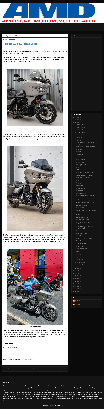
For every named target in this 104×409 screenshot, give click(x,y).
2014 (76, 291)
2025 (76, 120)
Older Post (63, 369)
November (80, 127)
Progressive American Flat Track (85, 146)
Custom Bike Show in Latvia (84, 175)
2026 (76, 117)
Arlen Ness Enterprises (83, 177)
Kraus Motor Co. (81, 188)
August (79, 135)
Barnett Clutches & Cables (84, 238)
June (78, 140)
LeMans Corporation (82, 205)
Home (35, 369)
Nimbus (78, 152)
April (78, 257)
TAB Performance (81, 248)
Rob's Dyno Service (82, 159)
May (78, 254)
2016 (76, 286)
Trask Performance (82, 243)
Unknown (77, 304)
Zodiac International (82, 157)
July (78, 137)
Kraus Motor (79, 246)
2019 (76, 278)
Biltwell (78, 180)
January (79, 265)
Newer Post (7, 369)
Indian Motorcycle (81, 233)
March (79, 259)
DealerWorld (78, 301)
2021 (76, 273)
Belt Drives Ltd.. (81, 193)
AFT (77, 170)
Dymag (78, 251)
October (79, 130)
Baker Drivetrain (81, 241)
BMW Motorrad (80, 149)
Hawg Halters (80, 185)
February (79, 262)
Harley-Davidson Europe (83, 200)
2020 (76, 276)
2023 (76, 268)
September (80, 132)
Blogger (63, 405)
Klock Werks (80, 162)
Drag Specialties (81, 165)
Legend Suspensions (82, 219)
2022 (76, 270)
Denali (78, 167)
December (80, 124)
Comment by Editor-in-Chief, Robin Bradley (84, 227)
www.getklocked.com (10, 347)
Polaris (78, 214)
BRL (77, 230)
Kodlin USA (79, 190)
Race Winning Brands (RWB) (84, 172)
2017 (76, 283)
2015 (76, 289)
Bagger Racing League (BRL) (85, 202)
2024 (76, 122)
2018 (76, 281)
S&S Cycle (79, 154)
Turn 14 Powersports (82, 236)
